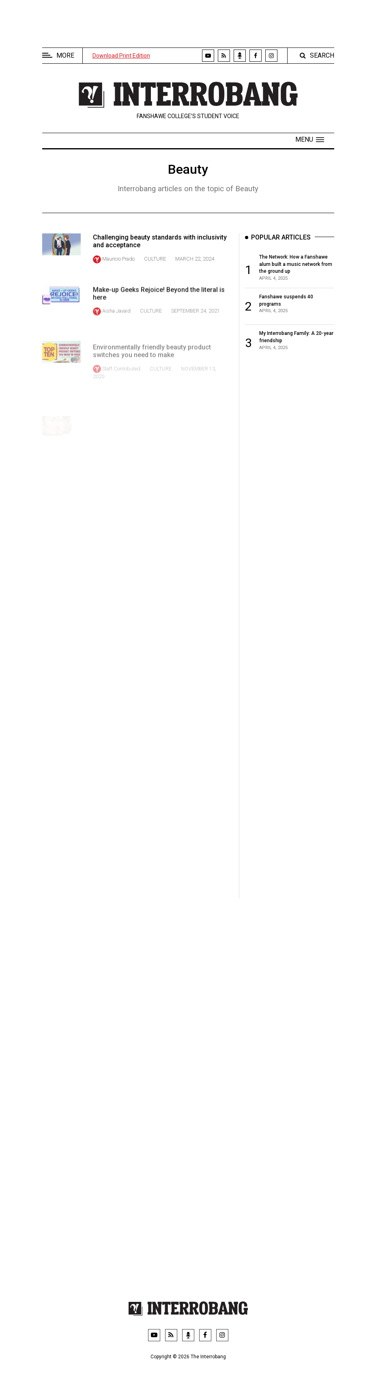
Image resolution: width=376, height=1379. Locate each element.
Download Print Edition (121, 55)
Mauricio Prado (118, 259)
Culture (155, 259)
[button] (309, 139)
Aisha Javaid (116, 321)
